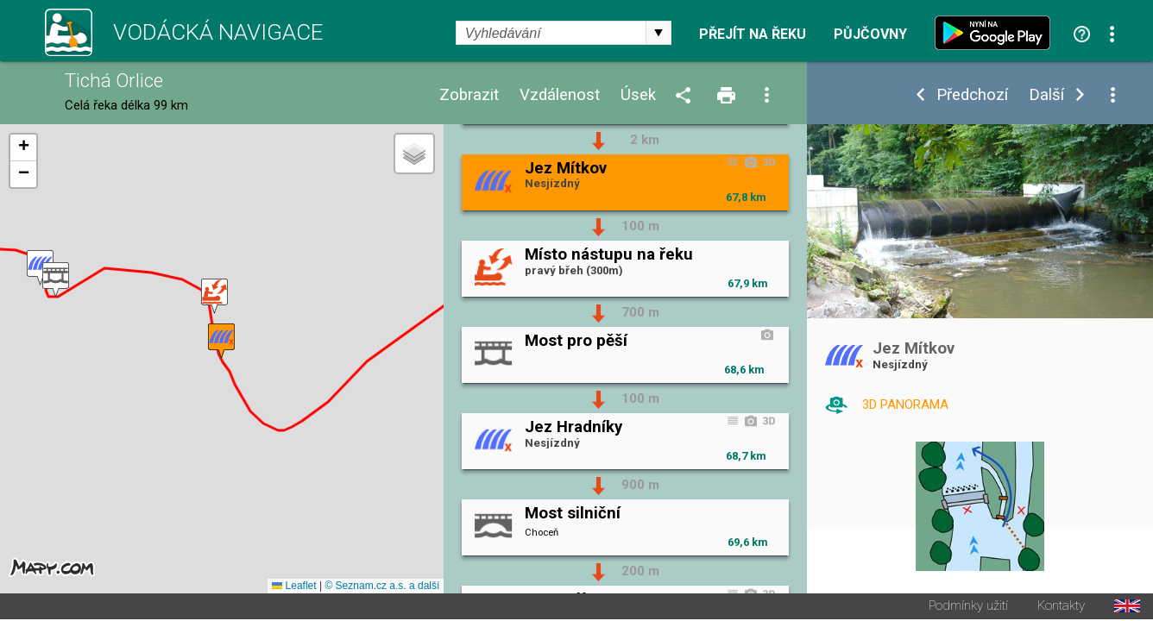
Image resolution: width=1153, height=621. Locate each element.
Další (1046, 95)
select (658, 33)
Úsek (638, 95)
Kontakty (1061, 607)
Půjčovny (870, 34)
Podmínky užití (968, 607)
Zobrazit (469, 95)
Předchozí (972, 95)
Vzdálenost (560, 95)
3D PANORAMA (905, 404)
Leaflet (294, 587)
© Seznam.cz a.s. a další (381, 587)
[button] (214, 297)
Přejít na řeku (752, 34)
